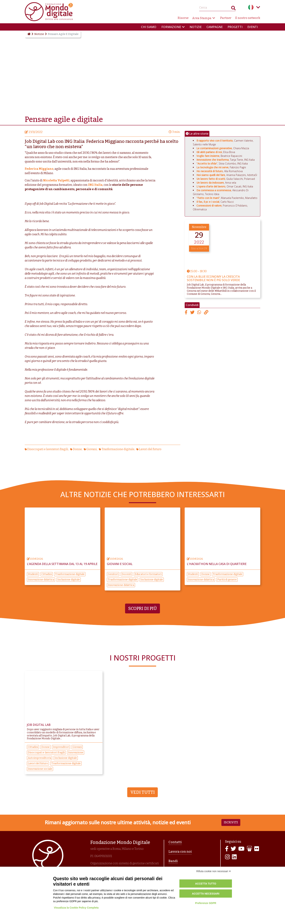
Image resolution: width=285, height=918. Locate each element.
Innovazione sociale (40, 768)
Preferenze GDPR (205, 903)
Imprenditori (61, 747)
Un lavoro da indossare (210, 182)
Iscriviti (231, 822)
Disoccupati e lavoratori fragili (47, 449)
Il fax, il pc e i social (207, 201)
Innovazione (75, 752)
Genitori (113, 574)
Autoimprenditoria (39, 758)
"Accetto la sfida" (206, 163)
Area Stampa (201, 18)
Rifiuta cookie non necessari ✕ (213, 871)
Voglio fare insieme (207, 156)
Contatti (175, 842)
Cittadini (46, 574)
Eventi (252, 27)
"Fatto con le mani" (208, 198)
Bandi (173, 861)
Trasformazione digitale (118, 449)
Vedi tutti (142, 792)
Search (233, 9)
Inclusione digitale (68, 579)
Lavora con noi (180, 852)
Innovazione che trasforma (212, 159)
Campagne (214, 27)
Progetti (235, 27)
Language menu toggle (258, 7)
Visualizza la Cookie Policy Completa (76, 907)
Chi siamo (148, 27)
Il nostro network (247, 18)
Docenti (126, 574)
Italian (251, 7)
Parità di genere (227, 579)
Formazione (171, 27)
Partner (225, 18)
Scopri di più (142, 608)
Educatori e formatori (148, 574)
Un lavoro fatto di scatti (210, 179)
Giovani (91, 449)
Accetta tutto (205, 883)
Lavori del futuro (150, 449)
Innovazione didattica (41, 579)
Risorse (183, 18)
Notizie (196, 27)
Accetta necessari (205, 893)
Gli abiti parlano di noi (209, 152)
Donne (77, 449)
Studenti (33, 574)
